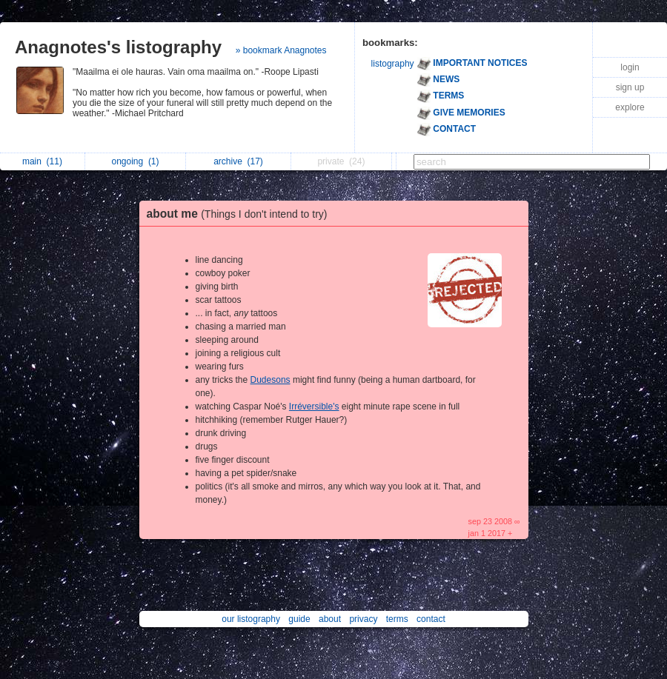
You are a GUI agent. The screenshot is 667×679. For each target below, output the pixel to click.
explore (629, 107)
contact (431, 619)
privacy (363, 619)
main (42, 161)
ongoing (135, 161)
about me (241, 213)
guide (299, 619)
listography (392, 63)
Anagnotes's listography (118, 47)
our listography (251, 619)
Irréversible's (314, 406)
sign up (630, 87)
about (330, 619)
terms (397, 619)
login (629, 67)
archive (238, 161)
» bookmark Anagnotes (281, 50)
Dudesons (270, 380)
